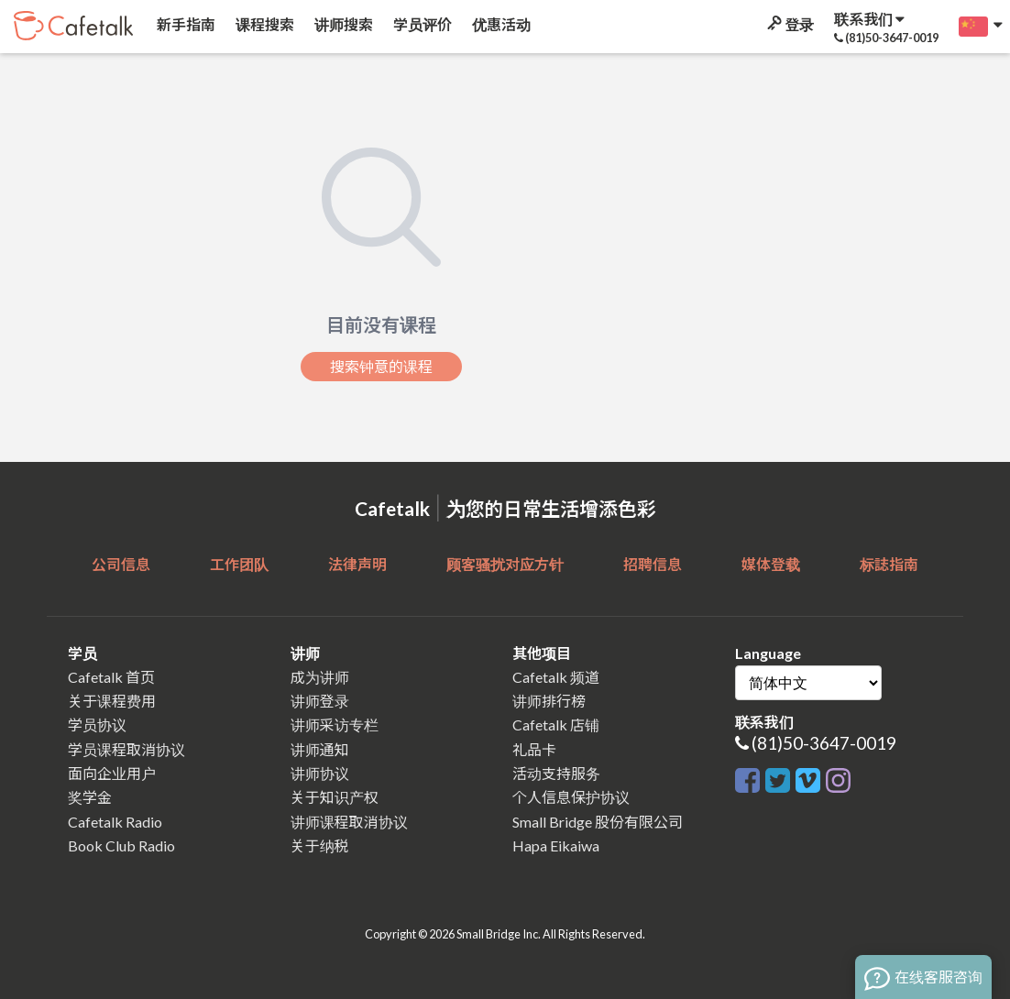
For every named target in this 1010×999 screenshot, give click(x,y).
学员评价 (421, 24)
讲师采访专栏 (335, 724)
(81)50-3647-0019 (824, 742)
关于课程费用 (112, 700)
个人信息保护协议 (571, 797)
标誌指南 (889, 564)
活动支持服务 (556, 773)
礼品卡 (534, 749)
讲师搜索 (342, 24)
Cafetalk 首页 (111, 677)
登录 (789, 24)
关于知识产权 (335, 797)
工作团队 (239, 564)
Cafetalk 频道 (555, 677)
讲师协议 (320, 773)
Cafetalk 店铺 (555, 724)
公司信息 (121, 564)
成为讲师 (320, 677)
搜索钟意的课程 (381, 366)
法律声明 (357, 564)
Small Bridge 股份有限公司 (597, 821)
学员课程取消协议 (126, 749)
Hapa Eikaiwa (555, 845)
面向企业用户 (112, 773)
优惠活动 (500, 24)
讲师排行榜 (549, 700)
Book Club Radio (121, 845)
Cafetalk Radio (115, 821)
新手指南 (184, 24)
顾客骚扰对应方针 (505, 564)
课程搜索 (263, 24)
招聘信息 (652, 564)
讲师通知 (320, 749)
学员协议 (97, 724)
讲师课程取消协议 (349, 821)
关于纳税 (320, 845)
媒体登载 (770, 564)
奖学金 (90, 797)
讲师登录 (320, 700)
